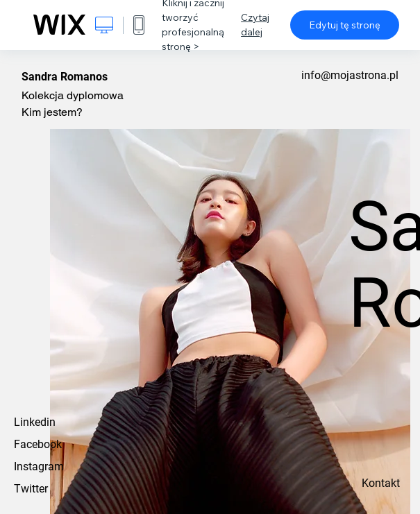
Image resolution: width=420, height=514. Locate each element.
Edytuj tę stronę (344, 25)
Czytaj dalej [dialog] (255, 24)
